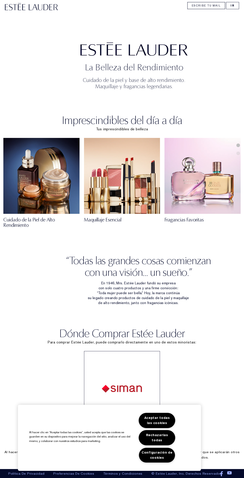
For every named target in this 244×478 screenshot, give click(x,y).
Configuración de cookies (157, 455)
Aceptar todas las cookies (157, 420)
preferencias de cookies (73, 473)
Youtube (229, 474)
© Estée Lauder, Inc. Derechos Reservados (186, 473)
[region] (109, 438)
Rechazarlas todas (157, 437)
